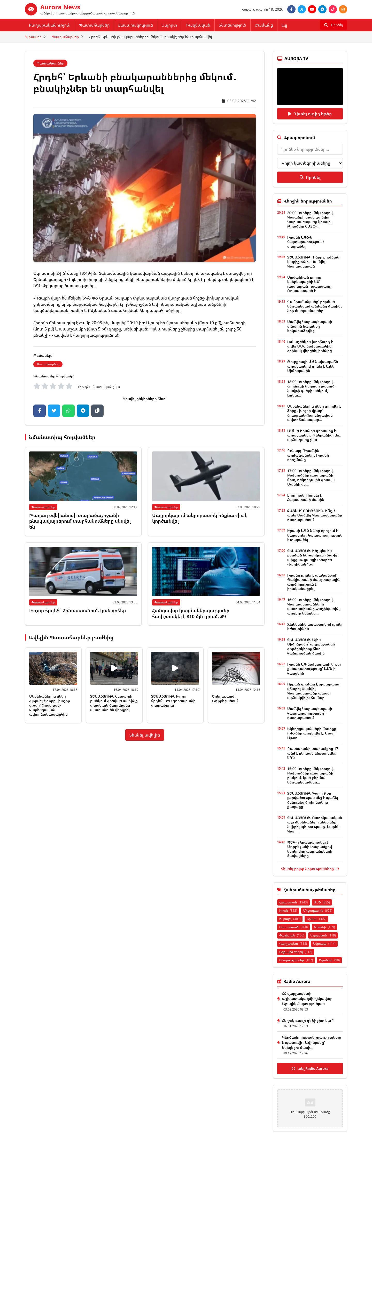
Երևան (316, 919)
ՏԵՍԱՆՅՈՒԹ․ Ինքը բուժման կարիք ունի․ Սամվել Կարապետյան (313, 262)
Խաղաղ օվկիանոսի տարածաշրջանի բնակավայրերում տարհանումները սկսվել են (80, 521)
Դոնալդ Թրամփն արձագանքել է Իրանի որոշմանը (308, 455)
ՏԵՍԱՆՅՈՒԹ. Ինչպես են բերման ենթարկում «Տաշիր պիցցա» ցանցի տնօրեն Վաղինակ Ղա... (312, 557)
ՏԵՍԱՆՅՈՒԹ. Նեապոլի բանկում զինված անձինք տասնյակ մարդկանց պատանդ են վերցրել (114, 703)
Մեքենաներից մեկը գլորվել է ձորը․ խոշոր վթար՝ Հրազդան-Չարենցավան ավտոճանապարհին (49, 705)
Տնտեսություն (232, 25)
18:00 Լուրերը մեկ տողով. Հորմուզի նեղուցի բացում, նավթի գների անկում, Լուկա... (311, 388)
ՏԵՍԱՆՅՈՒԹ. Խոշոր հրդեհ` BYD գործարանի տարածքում (173, 701)
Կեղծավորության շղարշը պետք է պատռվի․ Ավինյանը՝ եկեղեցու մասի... (311, 1042)
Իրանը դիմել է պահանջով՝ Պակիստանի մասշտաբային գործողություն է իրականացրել (313, 582)
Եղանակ (329, 960)
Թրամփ (324, 927)
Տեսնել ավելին (144, 735)
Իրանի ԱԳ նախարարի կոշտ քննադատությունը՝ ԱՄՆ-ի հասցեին (314, 669)
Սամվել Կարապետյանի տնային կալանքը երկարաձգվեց (309, 326)
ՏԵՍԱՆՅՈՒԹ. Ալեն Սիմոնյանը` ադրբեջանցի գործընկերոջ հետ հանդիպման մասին (311, 646)
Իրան (288, 910)
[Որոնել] (333, 25)
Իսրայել (289, 919)
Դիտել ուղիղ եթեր (310, 114)
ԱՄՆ (322, 902)
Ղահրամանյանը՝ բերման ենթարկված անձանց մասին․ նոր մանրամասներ (314, 306)
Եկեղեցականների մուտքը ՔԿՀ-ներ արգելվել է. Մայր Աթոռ (311, 733)
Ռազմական (197, 25)
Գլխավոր (33, 36)
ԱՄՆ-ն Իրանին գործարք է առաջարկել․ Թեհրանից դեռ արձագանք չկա (313, 435)
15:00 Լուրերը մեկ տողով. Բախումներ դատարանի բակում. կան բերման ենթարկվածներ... (310, 775)
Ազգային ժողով (295, 952)
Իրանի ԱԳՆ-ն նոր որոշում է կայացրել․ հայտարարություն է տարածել (315, 535)
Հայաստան (293, 902)
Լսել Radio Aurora (310, 1068)
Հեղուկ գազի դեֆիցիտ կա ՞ (308, 1020)
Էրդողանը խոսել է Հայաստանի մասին (305, 497)
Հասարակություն (135, 25)
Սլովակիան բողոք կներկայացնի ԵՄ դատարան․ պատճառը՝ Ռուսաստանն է (309, 284)
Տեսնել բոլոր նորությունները (310, 868)
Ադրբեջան (323, 935)
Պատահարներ (94, 25)
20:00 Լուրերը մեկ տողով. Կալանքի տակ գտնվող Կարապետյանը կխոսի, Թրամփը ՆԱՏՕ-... (310, 219)
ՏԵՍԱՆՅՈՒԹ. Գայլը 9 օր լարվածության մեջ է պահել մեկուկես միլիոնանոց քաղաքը (312, 800)
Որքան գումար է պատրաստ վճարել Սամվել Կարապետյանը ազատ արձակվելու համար (313, 691)
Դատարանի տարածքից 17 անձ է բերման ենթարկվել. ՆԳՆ (312, 753)
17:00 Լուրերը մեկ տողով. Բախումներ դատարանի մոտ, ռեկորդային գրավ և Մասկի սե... (311, 477)
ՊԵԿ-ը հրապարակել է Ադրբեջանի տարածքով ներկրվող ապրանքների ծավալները (309, 849)
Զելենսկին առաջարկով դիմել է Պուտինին (315, 626)
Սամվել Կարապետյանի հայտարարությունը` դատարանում (309, 713)
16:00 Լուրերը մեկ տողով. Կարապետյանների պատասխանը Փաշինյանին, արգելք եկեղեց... (313, 606)
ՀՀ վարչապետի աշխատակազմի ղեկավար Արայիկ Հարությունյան (307, 998)
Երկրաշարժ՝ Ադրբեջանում (225, 698)
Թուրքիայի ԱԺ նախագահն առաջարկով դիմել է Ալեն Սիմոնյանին (312, 366)
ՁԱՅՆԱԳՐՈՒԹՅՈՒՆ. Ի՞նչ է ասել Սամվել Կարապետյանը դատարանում (314, 515)
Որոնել (310, 177)
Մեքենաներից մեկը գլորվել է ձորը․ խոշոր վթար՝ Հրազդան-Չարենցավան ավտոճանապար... (314, 413)
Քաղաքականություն (50, 25)
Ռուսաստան (293, 927)
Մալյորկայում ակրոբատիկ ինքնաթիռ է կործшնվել (199, 518)
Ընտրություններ (296, 960)
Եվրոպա (324, 943)
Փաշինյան (291, 935)
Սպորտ (169, 25)
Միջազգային (317, 910)
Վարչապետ (293, 943)
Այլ (284, 25)
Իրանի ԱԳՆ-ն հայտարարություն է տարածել (305, 242)
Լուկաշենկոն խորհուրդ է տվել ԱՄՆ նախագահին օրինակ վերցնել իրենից (310, 346)
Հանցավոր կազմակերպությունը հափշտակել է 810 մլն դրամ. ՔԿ (190, 613)
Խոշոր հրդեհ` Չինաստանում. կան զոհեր (77, 610)
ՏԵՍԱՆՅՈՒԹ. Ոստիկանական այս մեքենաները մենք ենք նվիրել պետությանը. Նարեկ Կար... (314, 824)
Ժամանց (264, 25)
